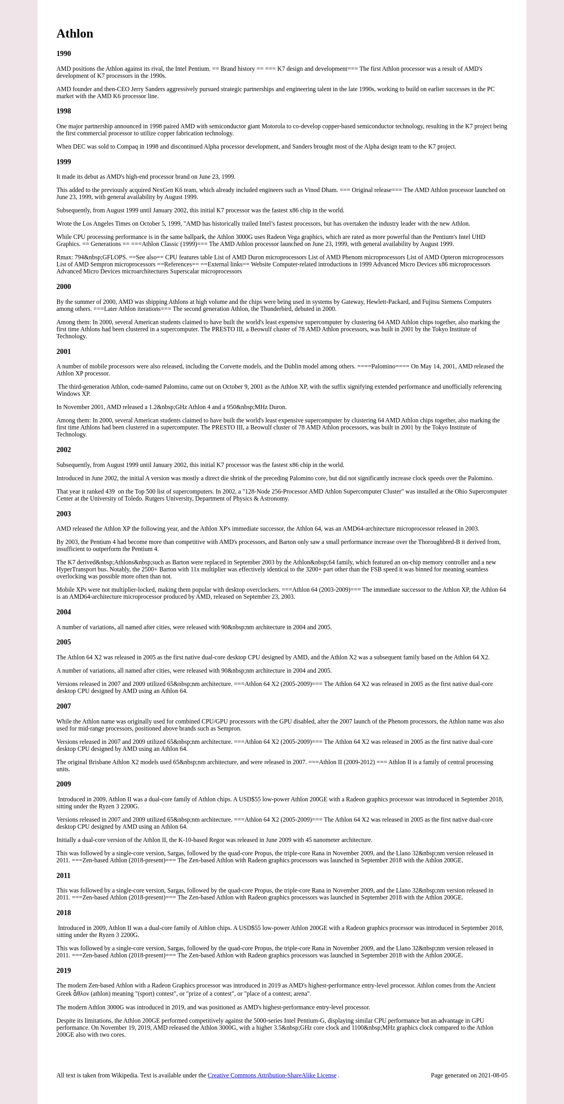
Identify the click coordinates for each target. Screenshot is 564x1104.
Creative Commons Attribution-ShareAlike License (272, 1075)
